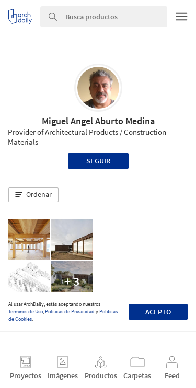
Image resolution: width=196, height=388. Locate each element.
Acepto (158, 311)
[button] (33, 194)
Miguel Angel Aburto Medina (98, 121)
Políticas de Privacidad (70, 311)
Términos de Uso (25, 311)
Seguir (98, 161)
